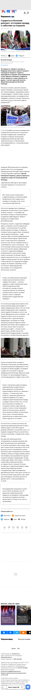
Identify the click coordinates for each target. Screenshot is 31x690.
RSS (18, 648)
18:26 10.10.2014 (5, 28)
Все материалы (4, 65)
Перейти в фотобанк (21, 51)
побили (10, 100)
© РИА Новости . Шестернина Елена (8, 127)
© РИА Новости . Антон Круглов (7, 359)
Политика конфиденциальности (11, 671)
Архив (14, 648)
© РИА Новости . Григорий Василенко (8, 51)
